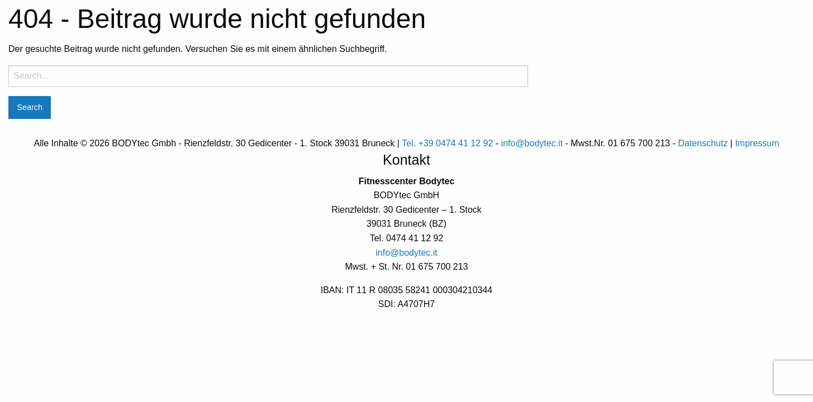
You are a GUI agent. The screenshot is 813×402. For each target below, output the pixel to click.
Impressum (757, 143)
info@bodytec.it (532, 143)
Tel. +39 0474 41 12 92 (447, 143)
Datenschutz (703, 143)
